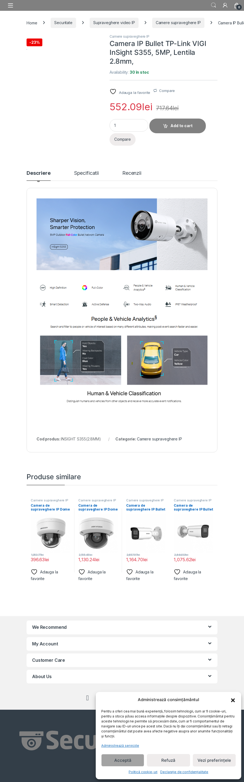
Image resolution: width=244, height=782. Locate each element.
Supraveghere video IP (114, 22)
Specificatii (86, 173)
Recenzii (131, 173)
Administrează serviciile (120, 745)
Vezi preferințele (214, 760)
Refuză (168, 760)
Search (214, 5)
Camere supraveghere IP (178, 22)
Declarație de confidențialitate (184, 772)
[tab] (39, 176)
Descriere (39, 173)
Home (32, 22)
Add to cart (181, 125)
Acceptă (122, 760)
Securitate (63, 22)
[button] (233, 699)
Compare (167, 90)
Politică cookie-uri (143, 772)
